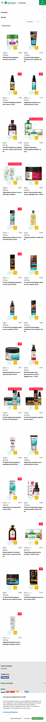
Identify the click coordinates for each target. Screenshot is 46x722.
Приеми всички (37, 718)
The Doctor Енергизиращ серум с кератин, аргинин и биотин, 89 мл (33, 509)
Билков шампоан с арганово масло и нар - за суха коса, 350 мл (12, 554)
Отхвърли (27, 718)
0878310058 (22, 3)
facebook (5, 677)
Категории (22, 12)
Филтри (22, 17)
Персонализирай (15, 718)
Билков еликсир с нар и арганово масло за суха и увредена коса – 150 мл (31, 374)
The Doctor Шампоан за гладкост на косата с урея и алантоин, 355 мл (12, 149)
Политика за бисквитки (10, 712)
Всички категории (7, 683)
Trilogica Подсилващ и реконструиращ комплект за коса (32, 149)
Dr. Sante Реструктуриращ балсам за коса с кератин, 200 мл (33, 59)
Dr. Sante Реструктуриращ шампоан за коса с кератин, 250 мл (33, 329)
